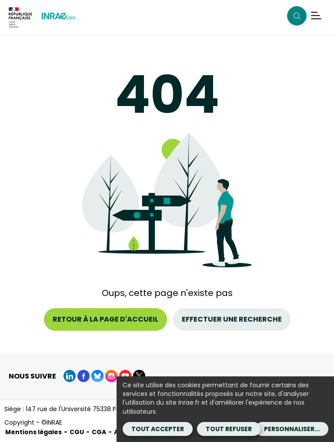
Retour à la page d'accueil (105, 319)
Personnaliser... (292, 429)
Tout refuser (229, 429)
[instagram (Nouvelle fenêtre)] (111, 376)
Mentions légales (33, 432)
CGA (99, 432)
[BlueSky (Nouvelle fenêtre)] (97, 376)
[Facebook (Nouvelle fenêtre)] (83, 376)
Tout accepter (157, 429)
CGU (77, 432)
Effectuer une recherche (232, 319)
